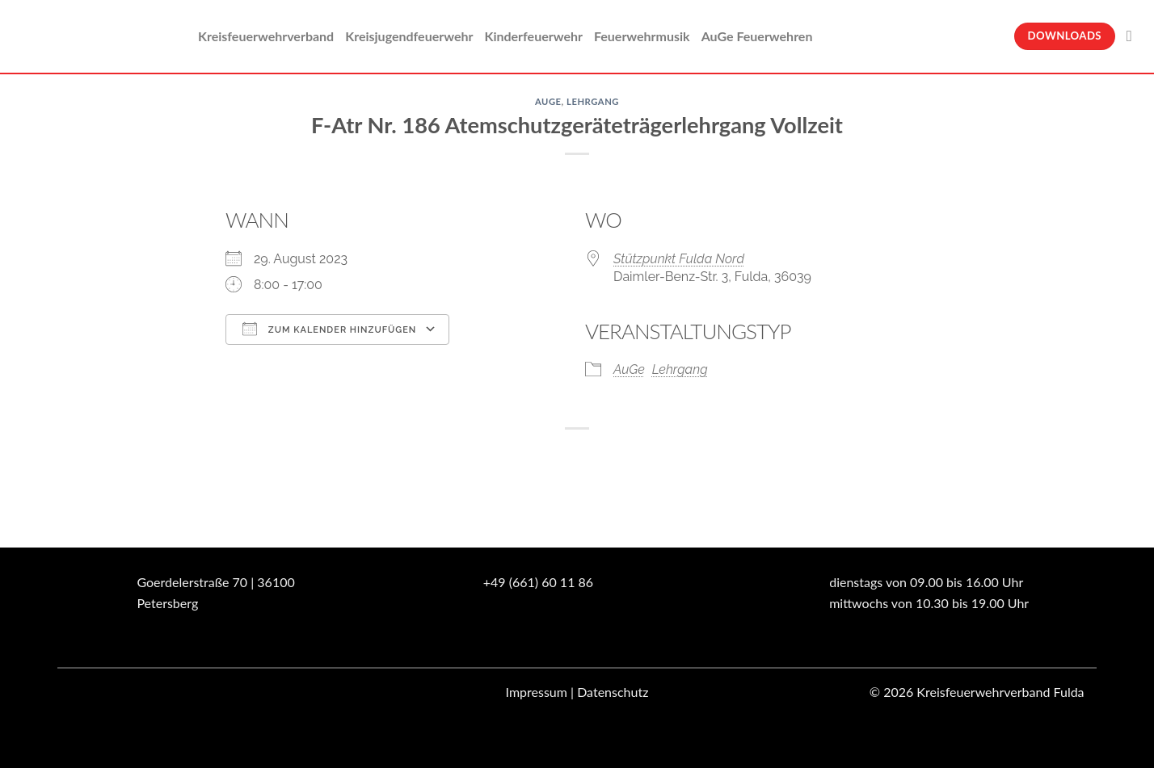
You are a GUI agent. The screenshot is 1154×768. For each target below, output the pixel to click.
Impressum (536, 691)
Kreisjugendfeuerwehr (409, 36)
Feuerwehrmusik (642, 36)
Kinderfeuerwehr (533, 36)
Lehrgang (592, 101)
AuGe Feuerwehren (757, 36)
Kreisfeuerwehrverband (266, 36)
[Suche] (1134, 36)
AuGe (548, 101)
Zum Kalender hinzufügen (329, 328)
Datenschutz (612, 691)
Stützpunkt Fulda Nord (678, 258)
